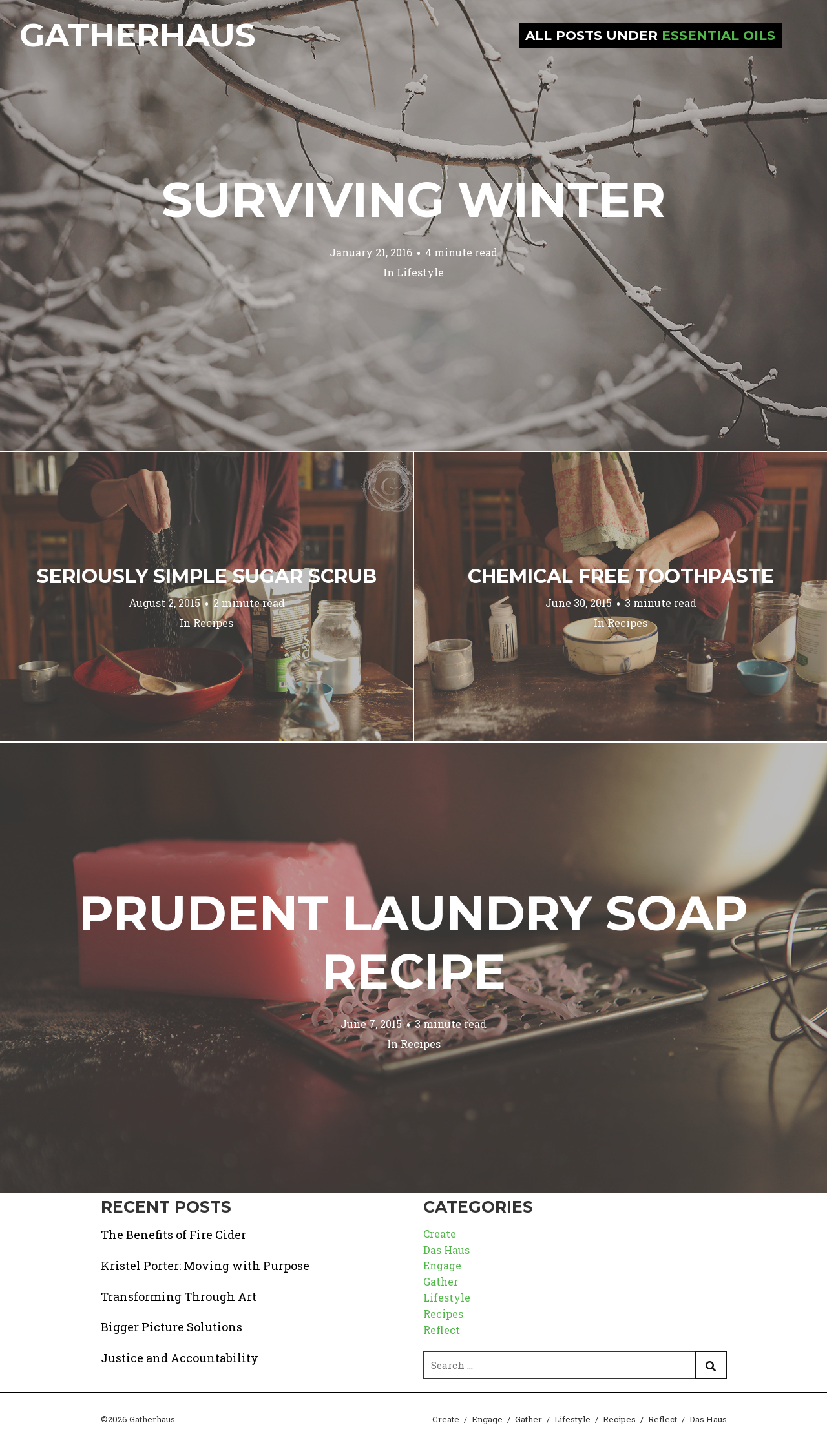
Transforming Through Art (178, 1296)
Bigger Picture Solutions (171, 1327)
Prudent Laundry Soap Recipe (413, 942)
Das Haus (446, 1249)
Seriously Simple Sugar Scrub (207, 576)
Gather (440, 1281)
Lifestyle (420, 272)
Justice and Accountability (179, 1358)
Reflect (441, 1330)
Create (439, 1233)
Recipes (213, 623)
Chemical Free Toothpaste (621, 576)
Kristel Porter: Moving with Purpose (205, 1265)
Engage (442, 1265)
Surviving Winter (413, 199)
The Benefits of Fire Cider (173, 1234)
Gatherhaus (137, 35)
